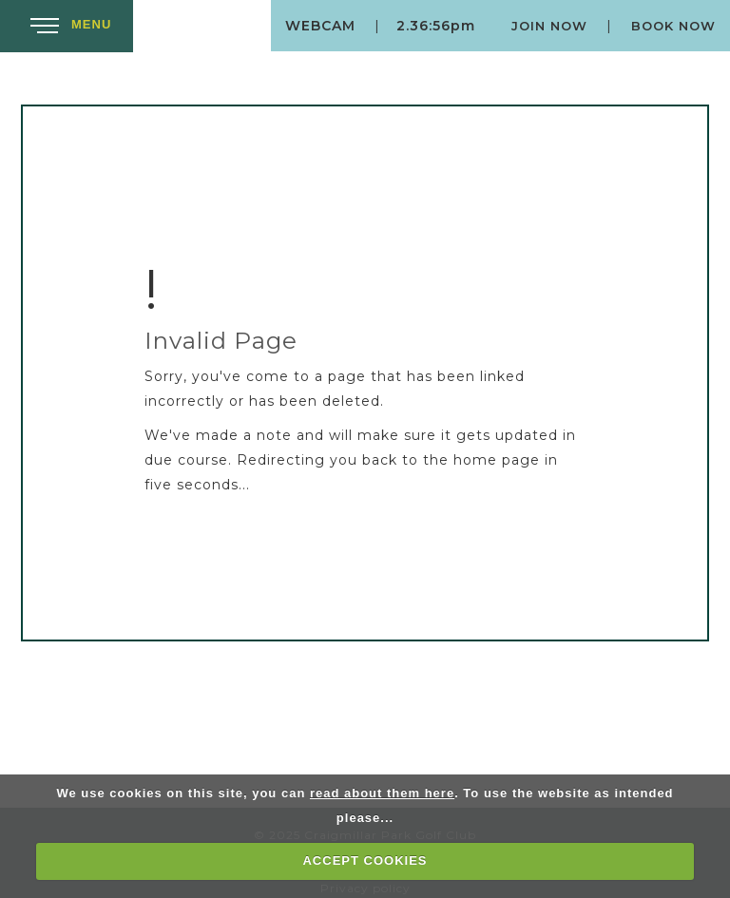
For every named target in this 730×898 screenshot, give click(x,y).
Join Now (549, 25)
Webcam (320, 25)
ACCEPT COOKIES (364, 860)
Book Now (673, 25)
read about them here (382, 793)
